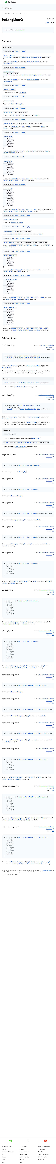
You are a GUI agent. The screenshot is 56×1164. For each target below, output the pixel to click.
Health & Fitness (24, 1154)
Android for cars (42, 1157)
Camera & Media (24, 1157)
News (3, 1159)
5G (21, 1162)
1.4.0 (53, 459)
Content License (47, 870)
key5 (42, 209)
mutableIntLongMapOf (10, 220)
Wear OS (40, 1152)
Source (4, 1157)
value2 (6, 128)
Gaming (22, 1149)
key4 (38, 179)
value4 (24, 180)
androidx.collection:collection (46, 345)
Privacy (22, 1159)
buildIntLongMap (9, 55)
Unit (39, 57)
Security (4, 1154)
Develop (15, 13)
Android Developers (6, 13)
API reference (7, 8)
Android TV (41, 1159)
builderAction (8, 63)
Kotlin (47, 23)
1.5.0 (53, 349)
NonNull (15, 51)
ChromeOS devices (43, 1154)
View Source (49, 347)
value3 (13, 152)
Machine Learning (24, 1152)
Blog (3, 1162)
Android (4, 1149)
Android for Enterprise (7, 1152)
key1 (23, 115)
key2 (29, 126)
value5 (30, 211)
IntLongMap (22, 51)
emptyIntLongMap (9, 89)
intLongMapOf (8, 101)
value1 (36, 115)
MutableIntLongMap (31, 57)
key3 (34, 151)
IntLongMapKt (20, 30)
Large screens (41, 1149)
